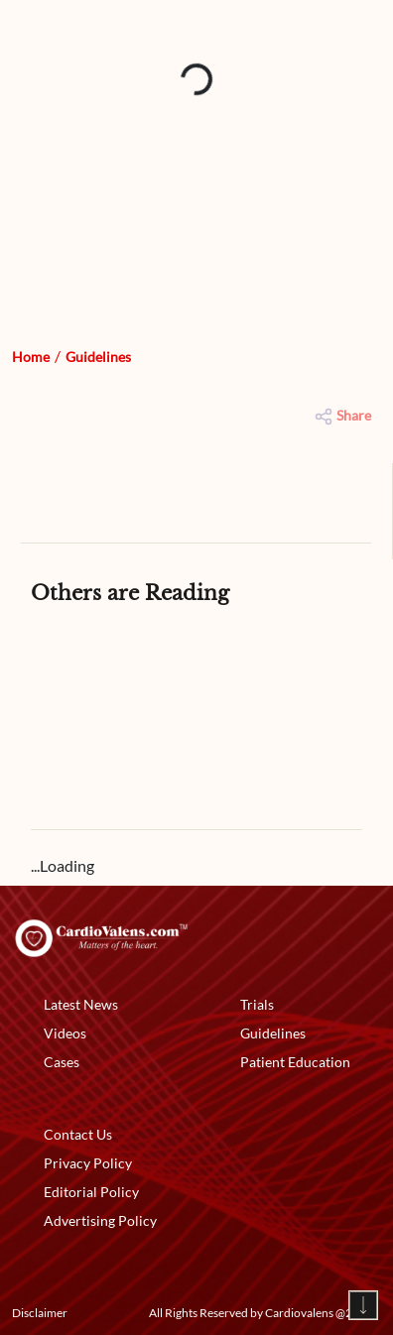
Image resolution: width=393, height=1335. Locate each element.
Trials (257, 1004)
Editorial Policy (91, 1191)
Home (31, 356)
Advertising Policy (100, 1220)
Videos (65, 1033)
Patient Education (295, 1061)
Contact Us (78, 1134)
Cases (61, 1061)
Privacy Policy (88, 1162)
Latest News (81, 1004)
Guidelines (98, 356)
